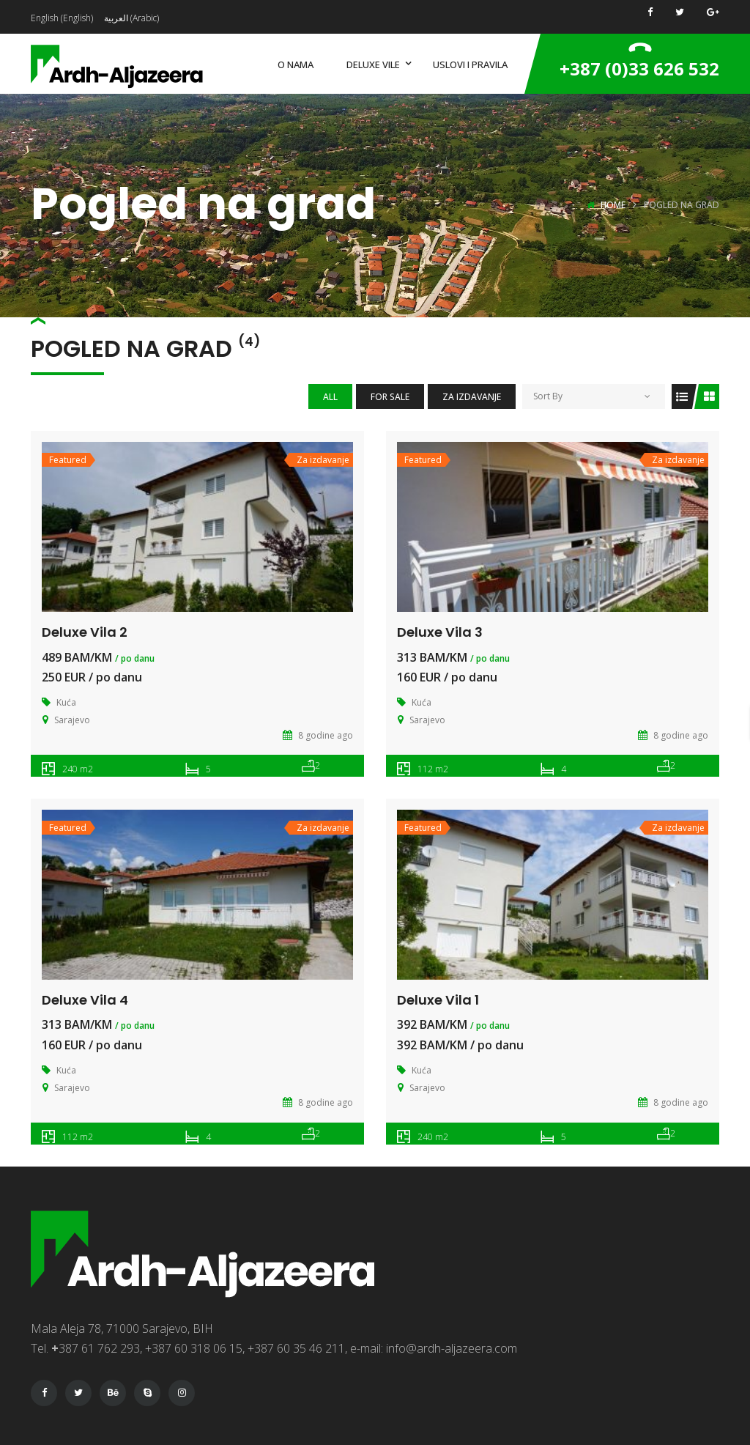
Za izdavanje (471, 397)
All (330, 397)
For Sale (390, 397)
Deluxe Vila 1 (438, 1000)
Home (613, 205)
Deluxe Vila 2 (84, 632)
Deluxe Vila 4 (85, 1000)
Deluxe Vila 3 (440, 632)
